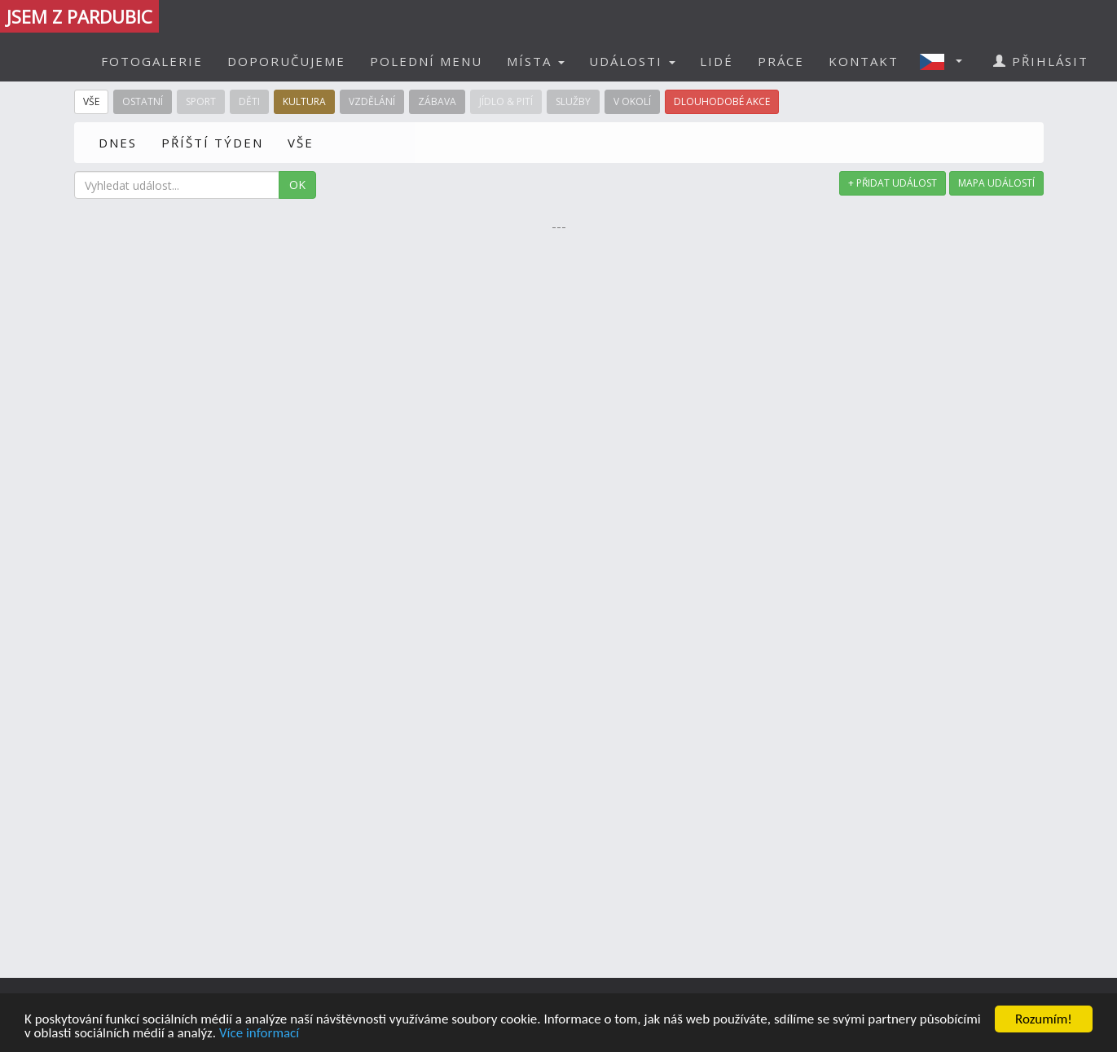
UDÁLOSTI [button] (632, 61)
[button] (946, 61)
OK (297, 184)
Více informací (259, 1033)
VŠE (301, 142)
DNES (118, 142)
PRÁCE (781, 61)
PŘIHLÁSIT (1040, 61)
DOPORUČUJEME (286, 61)
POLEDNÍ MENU (426, 61)
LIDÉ (716, 61)
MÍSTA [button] (536, 61)
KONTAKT (864, 61)
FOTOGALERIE (152, 61)
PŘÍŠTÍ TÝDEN (212, 142)
